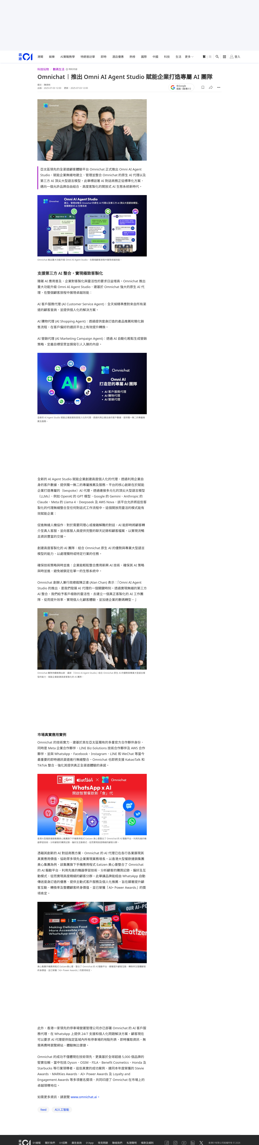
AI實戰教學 (67, 57)
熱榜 (132, 57)
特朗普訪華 (88, 57)
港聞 (40, 57)
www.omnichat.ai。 (85, 1097)
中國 (155, 57)
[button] (203, 87)
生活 (178, 57)
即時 (103, 57)
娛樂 (52, 57)
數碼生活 (58, 69)
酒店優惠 (118, 57)
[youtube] (184, 1143)
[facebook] (167, 1143)
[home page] (25, 56)
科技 (167, 57)
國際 (144, 57)
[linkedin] (192, 1143)
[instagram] (175, 1143)
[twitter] (201, 1143)
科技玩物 (43, 69)
